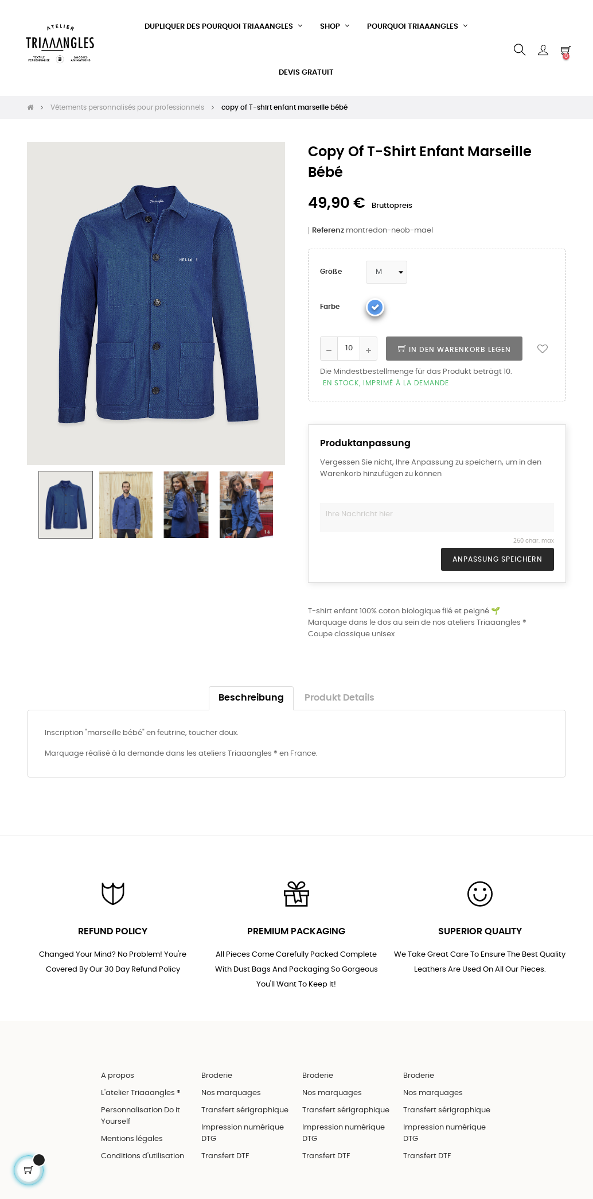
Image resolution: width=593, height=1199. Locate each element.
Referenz (328, 229)
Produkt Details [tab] (339, 696)
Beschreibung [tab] (251, 696)
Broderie (216, 1074)
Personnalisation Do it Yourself (140, 1114)
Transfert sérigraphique (244, 1109)
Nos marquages (231, 1092)
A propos (117, 1074)
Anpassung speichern (497, 557)
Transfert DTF (225, 1155)
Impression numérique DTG (242, 1132)
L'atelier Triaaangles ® (141, 1092)
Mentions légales (132, 1138)
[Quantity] (349, 346)
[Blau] (375, 305)
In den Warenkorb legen (454, 348)
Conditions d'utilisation (142, 1155)
